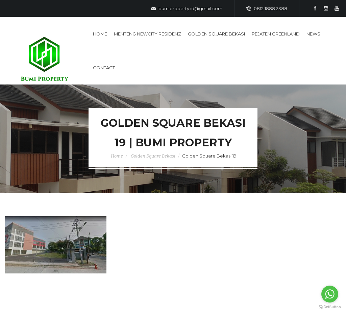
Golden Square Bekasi (216, 34)
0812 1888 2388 (266, 9)
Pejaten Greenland (276, 34)
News (313, 34)
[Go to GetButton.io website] (330, 307)
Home (100, 34)
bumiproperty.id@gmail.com (186, 9)
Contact (104, 67)
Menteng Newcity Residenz (147, 34)
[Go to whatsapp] (329, 294)
